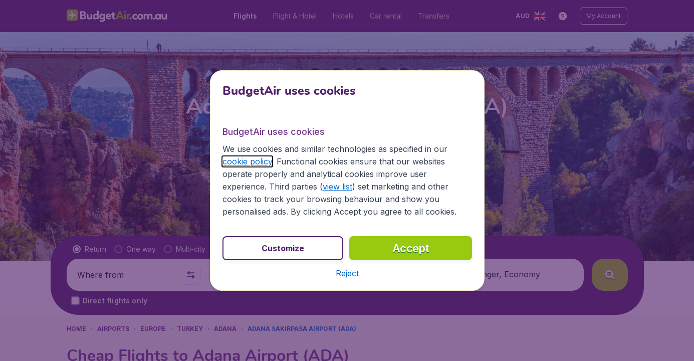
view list (337, 187)
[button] (347, 273)
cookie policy (247, 161)
